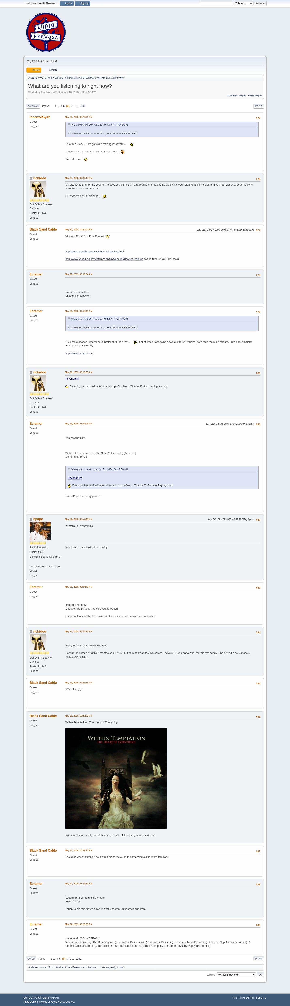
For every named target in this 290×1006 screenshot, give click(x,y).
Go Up (31, 959)
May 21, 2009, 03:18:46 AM (78, 311)
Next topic (255, 95)
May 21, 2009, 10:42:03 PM (78, 716)
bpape (38, 519)
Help (235, 997)
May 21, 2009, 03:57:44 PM (78, 519)
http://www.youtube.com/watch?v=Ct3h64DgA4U (94, 251)
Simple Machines (51, 997)
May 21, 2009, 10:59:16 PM (78, 850)
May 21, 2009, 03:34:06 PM (78, 423)
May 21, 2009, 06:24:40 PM (78, 587)
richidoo (39, 178)
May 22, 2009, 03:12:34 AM (78, 883)
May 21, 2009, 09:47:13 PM (78, 682)
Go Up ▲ (262, 997)
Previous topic (236, 95)
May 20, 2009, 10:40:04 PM (78, 229)
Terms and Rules (247, 997)
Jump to (211, 974)
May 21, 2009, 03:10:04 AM (78, 274)
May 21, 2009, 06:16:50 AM (78, 372)
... (58, 105)
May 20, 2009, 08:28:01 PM (78, 117)
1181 (82, 105)
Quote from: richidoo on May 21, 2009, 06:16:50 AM (99, 469)
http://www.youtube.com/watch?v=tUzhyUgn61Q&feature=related (104, 258)
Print (258, 106)
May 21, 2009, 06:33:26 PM (78, 631)
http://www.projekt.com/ (79, 353)
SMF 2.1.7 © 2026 (32, 997)
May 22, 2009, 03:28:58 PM (78, 924)
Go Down (33, 106)
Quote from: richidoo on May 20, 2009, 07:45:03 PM (99, 125)
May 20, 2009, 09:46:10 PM (78, 178)
